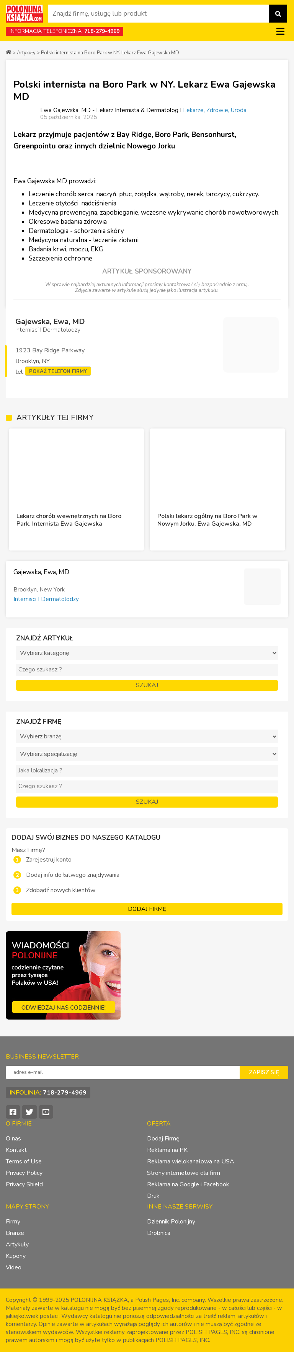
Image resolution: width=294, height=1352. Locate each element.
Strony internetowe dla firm (183, 1173)
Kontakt (16, 1150)
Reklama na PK (167, 1150)
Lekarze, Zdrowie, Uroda (215, 110)
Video (13, 1267)
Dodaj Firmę (163, 1138)
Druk (153, 1196)
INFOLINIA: (48, 1092)
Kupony (16, 1256)
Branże (15, 1233)
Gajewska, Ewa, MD (50, 321)
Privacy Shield (24, 1184)
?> (147, 754)
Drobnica (158, 1233)
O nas (13, 1138)
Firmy (13, 1221)
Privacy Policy (24, 1173)
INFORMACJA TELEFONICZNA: (64, 31)
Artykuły (26, 52)
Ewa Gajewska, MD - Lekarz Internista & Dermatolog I (111, 110)
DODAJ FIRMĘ (147, 909)
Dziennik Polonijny (171, 1221)
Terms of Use (24, 1161)
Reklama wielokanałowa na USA (190, 1161)
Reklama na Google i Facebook (188, 1184)
